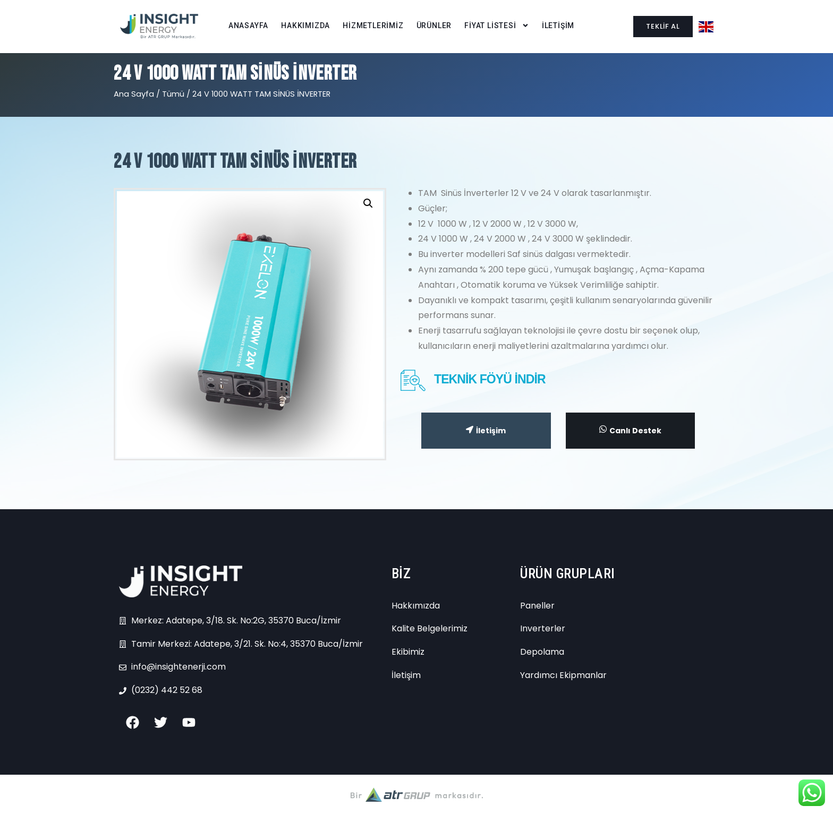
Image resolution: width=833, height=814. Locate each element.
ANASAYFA (248, 25)
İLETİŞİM (558, 25)
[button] (368, 203)
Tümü (173, 94)
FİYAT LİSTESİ (496, 25)
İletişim (486, 430)
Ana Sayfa (134, 94)
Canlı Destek (630, 430)
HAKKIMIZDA (305, 25)
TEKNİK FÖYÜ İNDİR (490, 379)
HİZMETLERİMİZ (373, 25)
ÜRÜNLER (434, 25)
